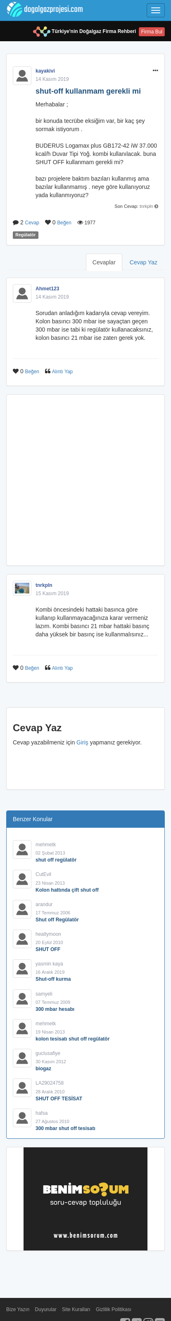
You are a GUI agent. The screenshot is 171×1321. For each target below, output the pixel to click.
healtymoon (48, 934)
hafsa (42, 1113)
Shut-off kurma (53, 979)
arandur (44, 904)
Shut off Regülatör (57, 920)
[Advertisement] (85, 480)
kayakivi (45, 71)
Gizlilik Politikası (113, 1309)
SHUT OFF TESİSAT (59, 1099)
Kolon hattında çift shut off (67, 890)
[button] (155, 71)
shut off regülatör (56, 860)
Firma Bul (151, 32)
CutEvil (43, 874)
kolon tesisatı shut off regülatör (72, 1039)
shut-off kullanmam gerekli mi (88, 91)
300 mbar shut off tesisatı (65, 1128)
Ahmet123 (47, 289)
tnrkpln (146, 206)
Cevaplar (104, 262)
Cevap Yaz (143, 262)
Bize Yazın (17, 1309)
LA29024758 (50, 1083)
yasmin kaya (49, 964)
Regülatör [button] (25, 235)
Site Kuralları (76, 1309)
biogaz (43, 1068)
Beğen (64, 223)
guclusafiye (48, 1053)
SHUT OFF (48, 949)
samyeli (44, 994)
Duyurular (46, 1309)
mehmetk (46, 845)
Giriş (82, 742)
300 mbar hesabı (55, 1009)
